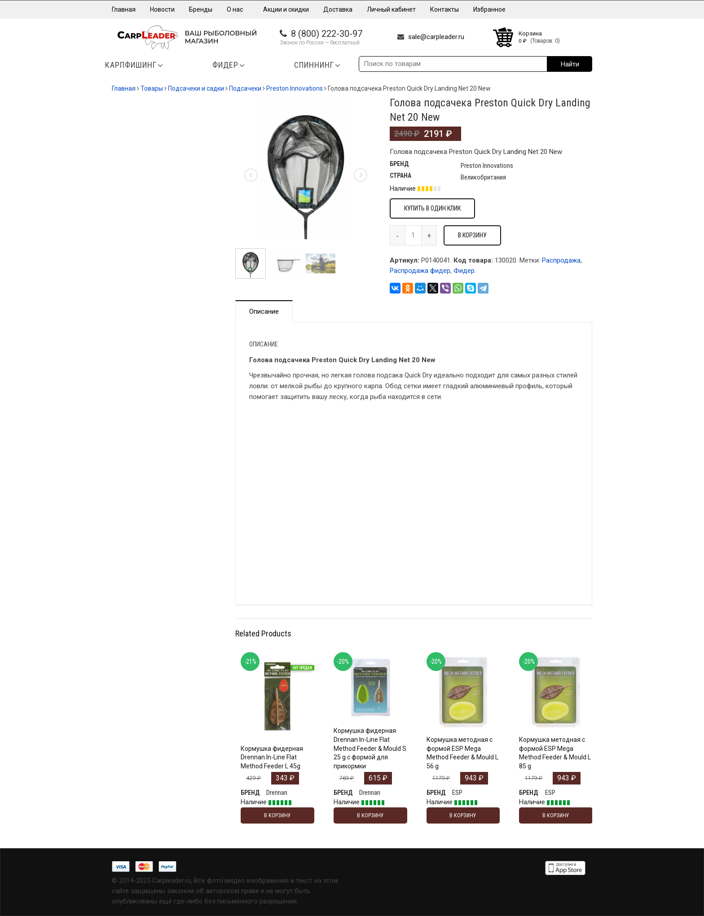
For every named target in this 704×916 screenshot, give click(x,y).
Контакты (444, 9)
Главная (124, 9)
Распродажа (561, 260)
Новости (162, 9)
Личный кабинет (391, 9)
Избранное (489, 9)
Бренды (200, 9)
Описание (264, 311)
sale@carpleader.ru (436, 37)
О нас (238, 9)
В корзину (472, 235)
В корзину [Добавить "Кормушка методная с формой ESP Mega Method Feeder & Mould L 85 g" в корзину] (555, 815)
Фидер (464, 271)
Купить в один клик (432, 208)
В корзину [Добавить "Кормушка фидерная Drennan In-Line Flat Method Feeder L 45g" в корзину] (277, 815)
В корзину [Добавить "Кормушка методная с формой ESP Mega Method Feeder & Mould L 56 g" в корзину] (462, 815)
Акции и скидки (286, 9)
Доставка (337, 9)
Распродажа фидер (420, 271)
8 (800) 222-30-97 (326, 33)
